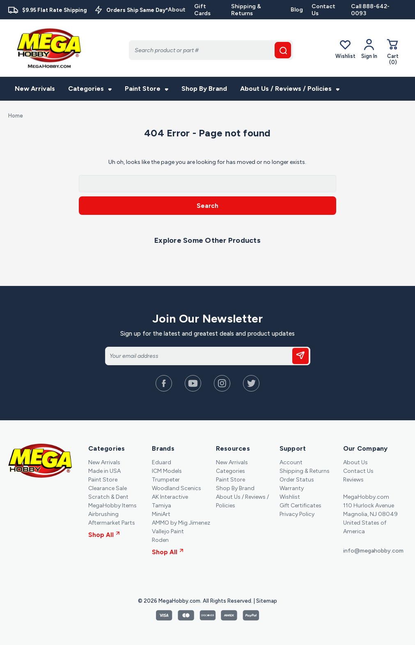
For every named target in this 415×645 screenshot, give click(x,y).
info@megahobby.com (373, 550)
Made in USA (104, 471)
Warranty (292, 488)
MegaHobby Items (112, 505)
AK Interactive (170, 496)
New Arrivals (35, 88)
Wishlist (345, 48)
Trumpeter (166, 479)
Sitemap (266, 601)
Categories (90, 88)
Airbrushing (103, 514)
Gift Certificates (300, 505)
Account (291, 462)
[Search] (211, 50)
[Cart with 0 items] (393, 51)
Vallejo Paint (168, 531)
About (177, 9)
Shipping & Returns (246, 10)
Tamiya (161, 505)
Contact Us (323, 10)
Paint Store (146, 88)
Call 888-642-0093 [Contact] (370, 10)
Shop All (104, 535)
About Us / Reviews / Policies (289, 88)
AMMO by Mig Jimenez (181, 522)
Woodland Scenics (176, 488)
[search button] (283, 50)
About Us (355, 462)
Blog (297, 9)
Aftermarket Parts (111, 522)
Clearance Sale (107, 488)
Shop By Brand (204, 88)
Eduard (161, 462)
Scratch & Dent (108, 496)
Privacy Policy (297, 514)
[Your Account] (369, 49)
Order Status (297, 479)
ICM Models (167, 471)
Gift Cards (202, 10)
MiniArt (161, 514)
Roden (160, 540)
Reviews (353, 479)
